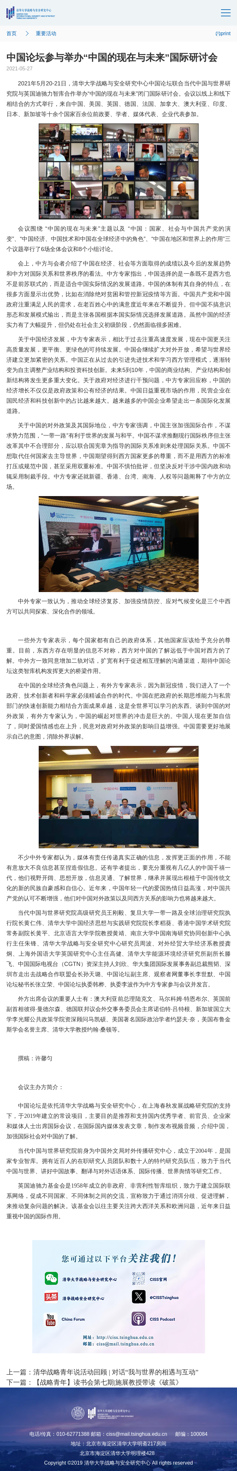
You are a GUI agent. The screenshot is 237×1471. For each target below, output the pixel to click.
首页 (11, 33)
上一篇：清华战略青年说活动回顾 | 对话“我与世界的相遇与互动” (102, 1372)
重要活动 (46, 33)
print (223, 33)
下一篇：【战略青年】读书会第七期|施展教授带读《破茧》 (94, 1382)
